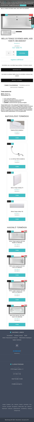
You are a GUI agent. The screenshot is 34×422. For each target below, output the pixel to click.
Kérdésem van (17, 69)
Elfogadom (23, 5)
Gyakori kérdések (17, 341)
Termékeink (10, 337)
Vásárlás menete (18, 337)
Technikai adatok (24, 85)
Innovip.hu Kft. (25, 419)
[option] (17, 21)
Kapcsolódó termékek (17, 87)
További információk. (14, 5)
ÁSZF (25, 337)
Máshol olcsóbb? (17, 80)
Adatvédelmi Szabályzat (25, 339)
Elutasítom (30, 5)
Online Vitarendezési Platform (10, 339)
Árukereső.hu (17, 353)
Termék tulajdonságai (11, 85)
